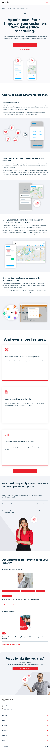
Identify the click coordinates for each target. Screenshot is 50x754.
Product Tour (11, 8)
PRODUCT (4, 726)
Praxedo (4, 8)
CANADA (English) (8, 710)
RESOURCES (5, 732)
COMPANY (4, 737)
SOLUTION (4, 716)
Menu (45, 2)
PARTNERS (4, 721)
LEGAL (3, 742)
